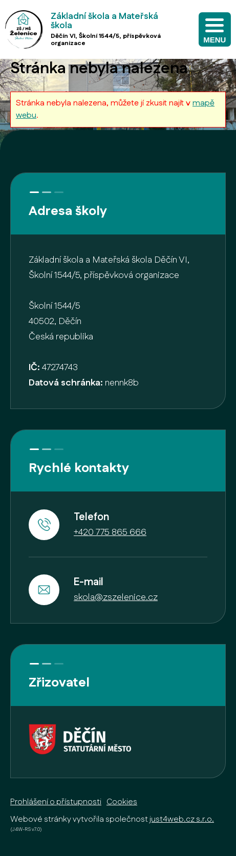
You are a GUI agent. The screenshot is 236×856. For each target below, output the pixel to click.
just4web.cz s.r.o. (181, 819)
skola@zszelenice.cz (116, 597)
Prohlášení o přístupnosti (55, 802)
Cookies (121, 802)
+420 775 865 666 (110, 532)
